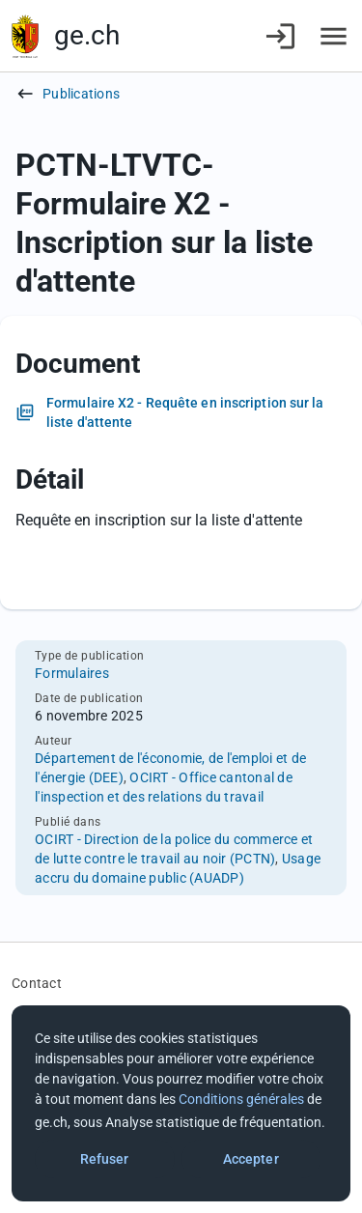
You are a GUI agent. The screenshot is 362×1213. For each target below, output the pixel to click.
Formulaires (72, 673)
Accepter (251, 1159)
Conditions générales (241, 1099)
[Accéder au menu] (333, 36)
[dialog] (181, 1103)
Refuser (104, 1159)
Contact (37, 983)
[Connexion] (280, 36)
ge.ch (87, 35)
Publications (81, 93)
